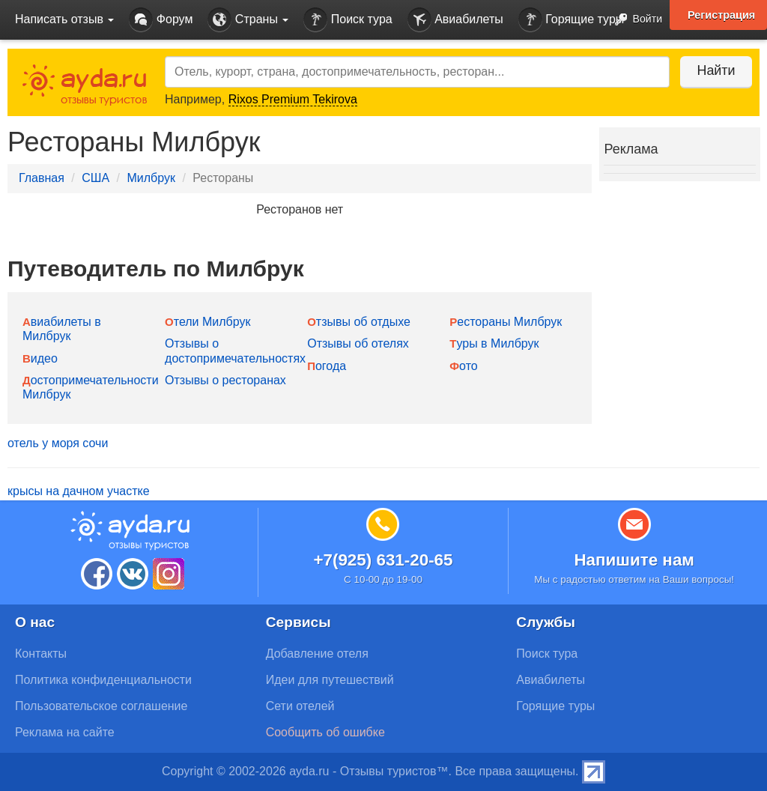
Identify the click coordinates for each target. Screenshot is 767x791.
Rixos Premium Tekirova (292, 99)
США (95, 178)
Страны (247, 19)
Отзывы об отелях (358, 343)
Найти (714, 70)
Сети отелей (300, 706)
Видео (40, 358)
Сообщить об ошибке (325, 732)
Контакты (41, 653)
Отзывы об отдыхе (358, 321)
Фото (463, 366)
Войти (634, 19)
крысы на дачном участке (78, 491)
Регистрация (721, 15)
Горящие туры (571, 19)
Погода (326, 366)
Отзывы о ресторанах (225, 380)
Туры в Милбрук (494, 343)
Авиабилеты (455, 19)
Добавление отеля (317, 653)
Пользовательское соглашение (101, 706)
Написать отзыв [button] (64, 19)
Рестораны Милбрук (505, 321)
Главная (41, 178)
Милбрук (151, 178)
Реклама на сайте (65, 732)
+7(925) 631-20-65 (382, 560)
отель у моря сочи (57, 443)
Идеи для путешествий (330, 679)
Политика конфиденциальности (103, 679)
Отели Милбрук (207, 321)
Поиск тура (347, 19)
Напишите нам (634, 560)
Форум (160, 19)
